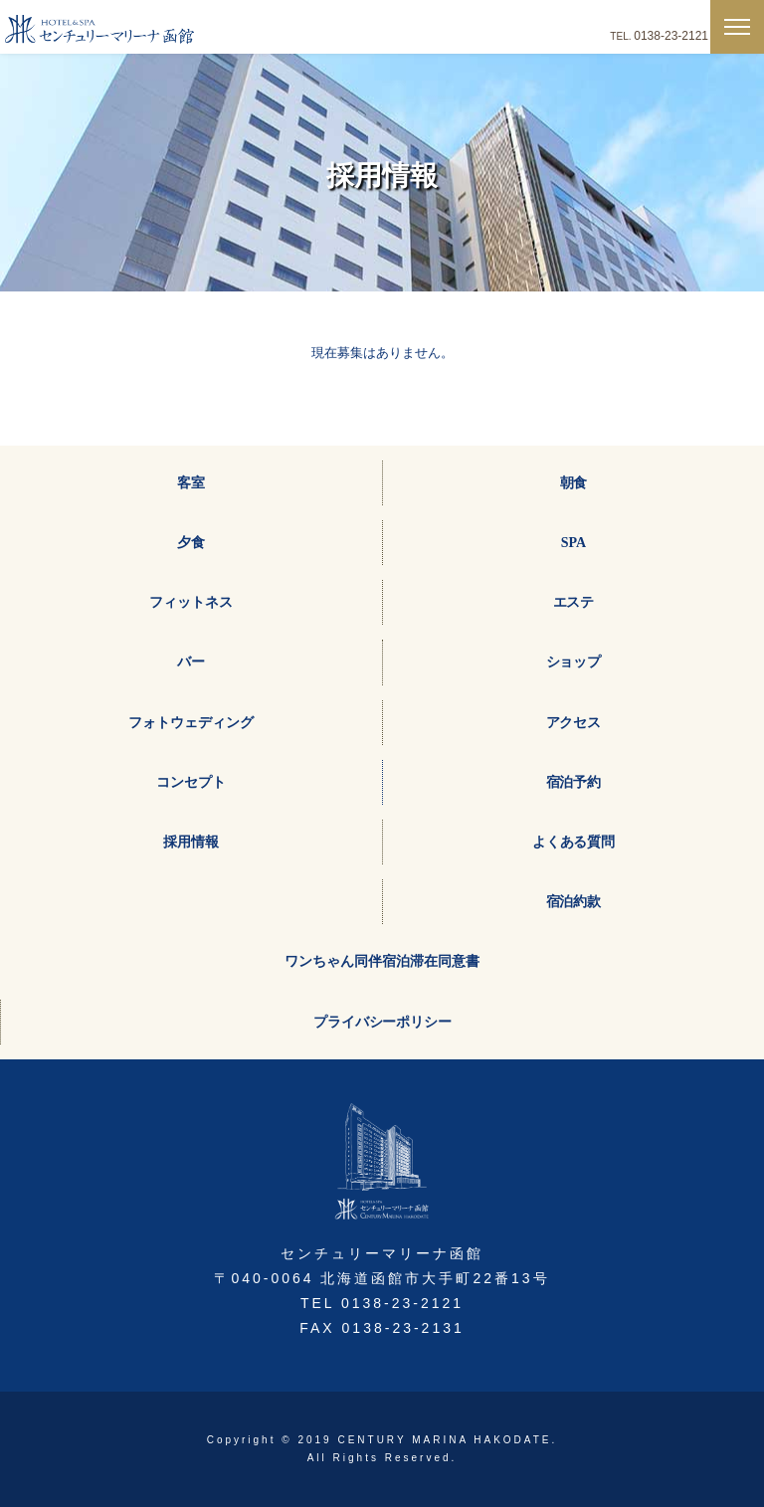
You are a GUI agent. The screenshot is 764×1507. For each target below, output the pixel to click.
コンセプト (191, 782)
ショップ (574, 662)
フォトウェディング (191, 722)
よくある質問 (574, 842)
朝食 (574, 482)
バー (191, 662)
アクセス (574, 722)
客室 (191, 482)
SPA (573, 542)
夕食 (191, 542)
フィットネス (191, 602)
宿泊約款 (574, 901)
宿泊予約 (574, 782)
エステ (574, 602)
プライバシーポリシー (383, 1022)
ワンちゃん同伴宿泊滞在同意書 (382, 961)
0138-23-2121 (671, 36)
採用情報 (191, 842)
